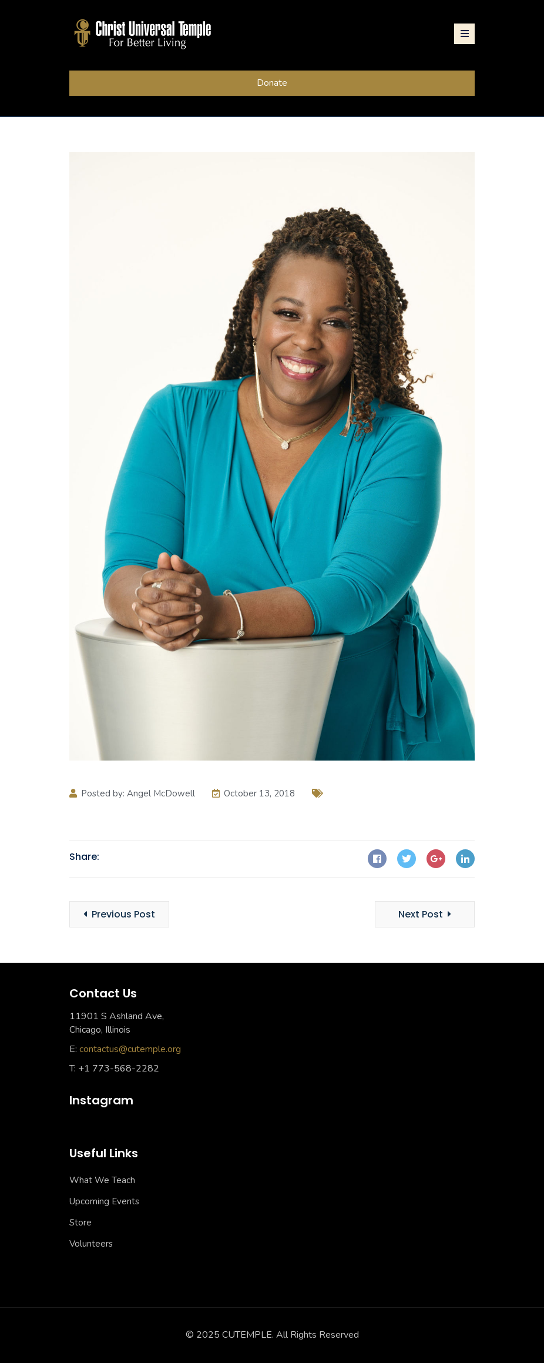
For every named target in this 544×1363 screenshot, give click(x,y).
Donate (272, 82)
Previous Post (119, 914)
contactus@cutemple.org (130, 1049)
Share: (84, 856)
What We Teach (102, 1180)
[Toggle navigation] (464, 34)
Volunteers (91, 1244)
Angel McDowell (161, 793)
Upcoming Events (104, 1201)
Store (80, 1222)
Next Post (424, 914)
